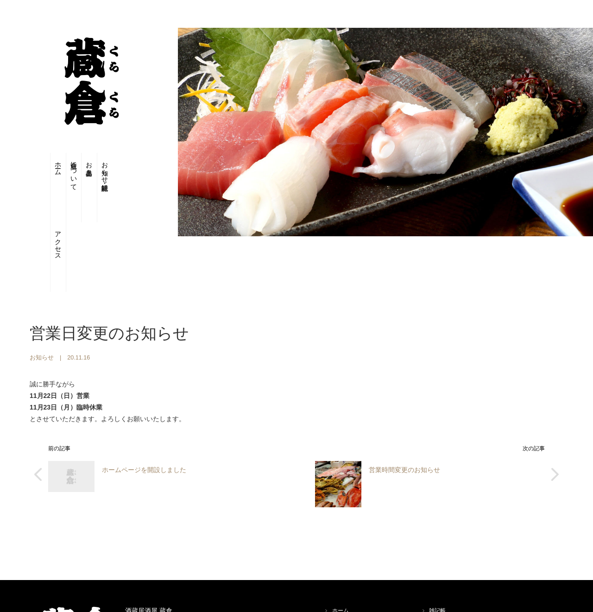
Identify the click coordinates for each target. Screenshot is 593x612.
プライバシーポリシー (457, 576)
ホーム (39, 165)
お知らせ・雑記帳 (114, 169)
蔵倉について (64, 173)
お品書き (89, 165)
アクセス (140, 173)
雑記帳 (437, 555)
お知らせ (42, 302)
